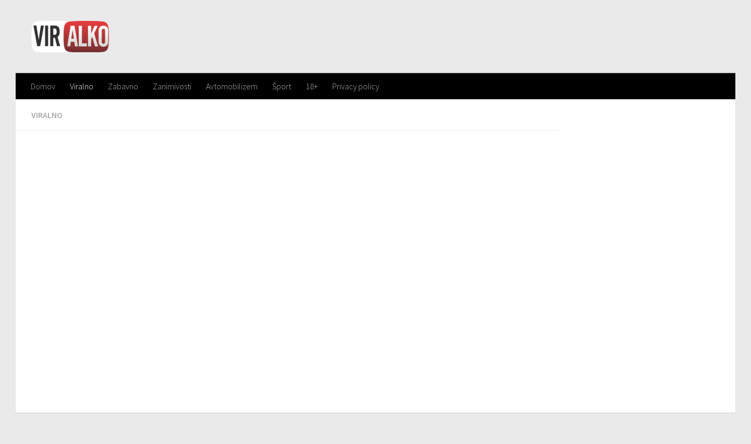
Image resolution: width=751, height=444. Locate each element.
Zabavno (123, 86)
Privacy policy (355, 86)
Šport (281, 86)
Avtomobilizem (232, 86)
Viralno (81, 86)
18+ (312, 86)
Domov (43, 86)
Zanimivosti (172, 86)
